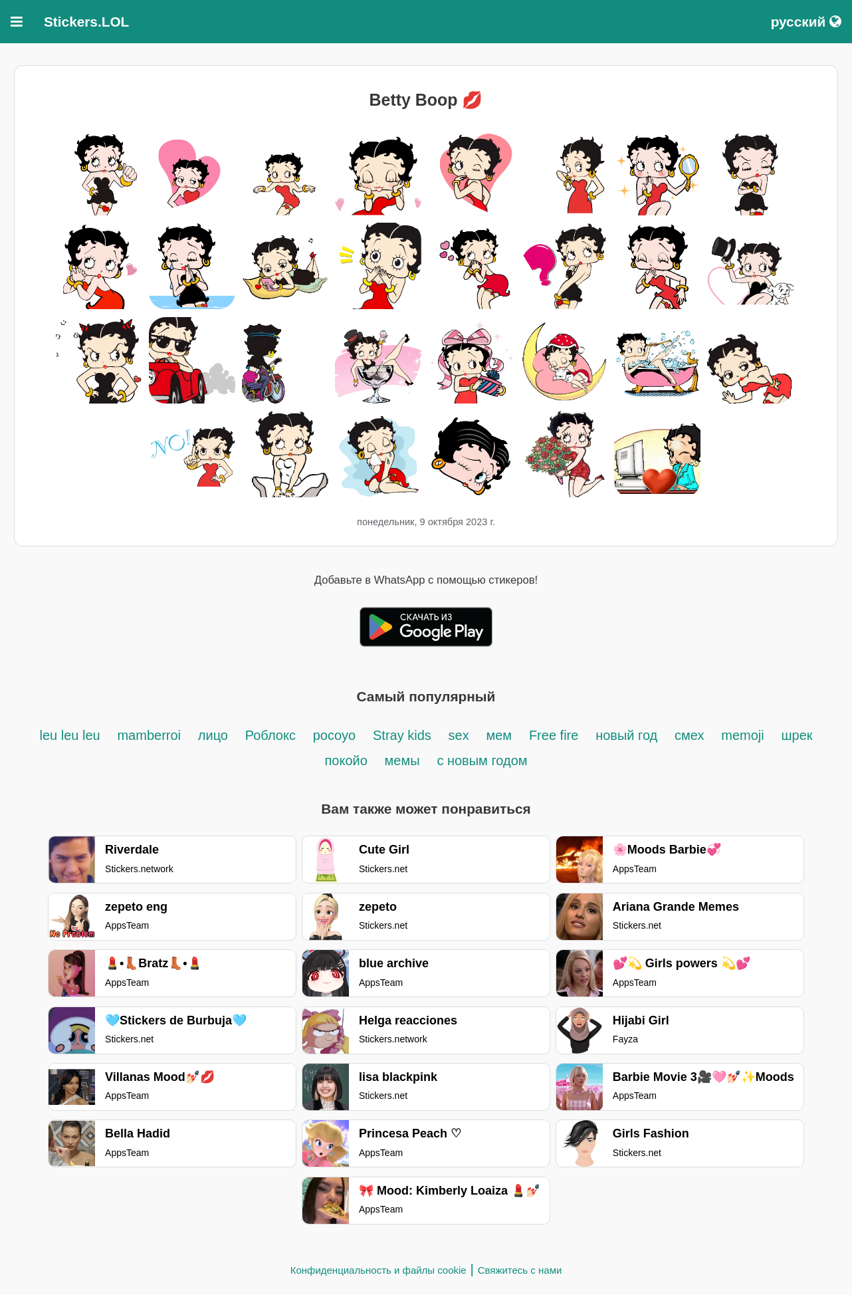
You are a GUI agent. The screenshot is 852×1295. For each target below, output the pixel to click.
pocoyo (334, 735)
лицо (213, 735)
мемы (402, 760)
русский (806, 21)
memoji (742, 735)
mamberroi (149, 735)
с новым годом (482, 760)
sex (459, 735)
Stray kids (402, 735)
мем (499, 735)
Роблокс (270, 735)
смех (689, 735)
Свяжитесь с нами (520, 1270)
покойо (345, 760)
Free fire (553, 735)
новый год (626, 735)
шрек (796, 735)
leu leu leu (69, 735)
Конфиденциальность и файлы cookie (378, 1270)
